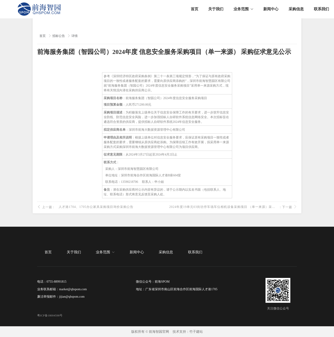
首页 (43, 36)
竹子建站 (196, 331)
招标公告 (59, 36)
